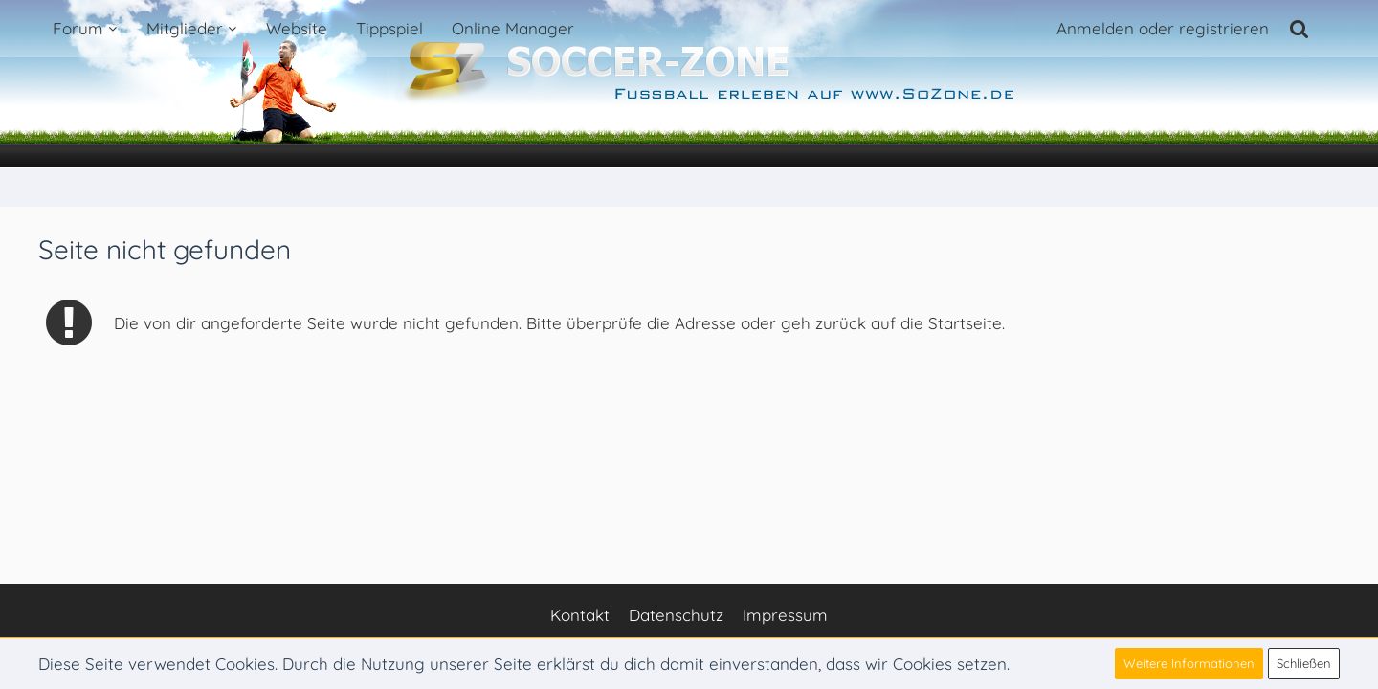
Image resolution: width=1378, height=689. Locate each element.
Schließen (1304, 663)
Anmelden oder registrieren (1162, 28)
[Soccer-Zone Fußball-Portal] (689, 84)
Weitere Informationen (1189, 663)
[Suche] (1299, 28)
